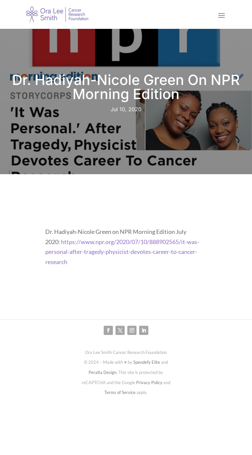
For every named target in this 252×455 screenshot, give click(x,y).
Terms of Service (120, 392)
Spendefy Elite (146, 362)
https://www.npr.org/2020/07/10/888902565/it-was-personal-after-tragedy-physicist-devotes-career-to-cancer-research (122, 251)
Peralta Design (102, 372)
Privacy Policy (149, 382)
